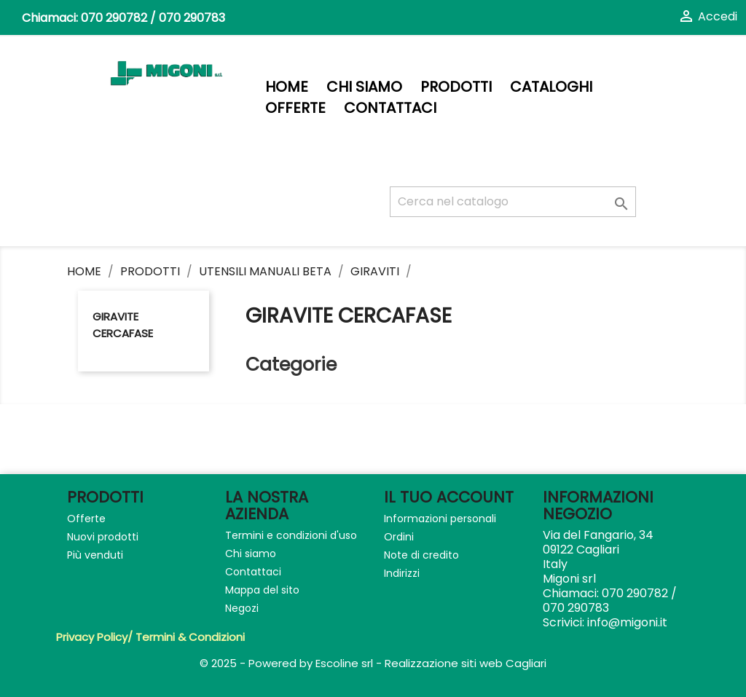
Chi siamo (364, 87)
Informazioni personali (440, 518)
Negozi (242, 608)
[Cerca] (513, 201)
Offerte (295, 108)
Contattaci (390, 108)
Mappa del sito (262, 590)
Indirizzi (402, 573)
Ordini (399, 536)
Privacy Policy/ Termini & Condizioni (150, 637)
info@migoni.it (627, 622)
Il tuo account (449, 497)
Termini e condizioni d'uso (291, 535)
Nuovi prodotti (102, 536)
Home (286, 87)
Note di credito (421, 555)
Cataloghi (551, 87)
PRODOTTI (456, 87)
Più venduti (95, 555)
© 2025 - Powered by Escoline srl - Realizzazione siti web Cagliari (373, 663)
